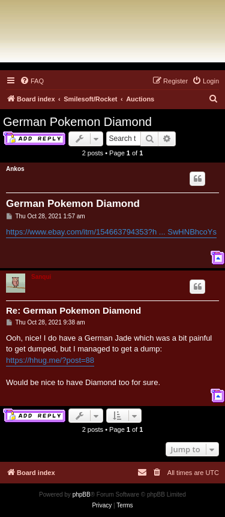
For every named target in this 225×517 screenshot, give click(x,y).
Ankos (15, 169)
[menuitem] (32, 81)
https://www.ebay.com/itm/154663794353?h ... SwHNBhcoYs (111, 231)
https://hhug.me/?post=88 (50, 360)
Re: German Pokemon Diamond (73, 310)
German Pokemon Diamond (77, 121)
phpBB (82, 494)
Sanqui (41, 276)
